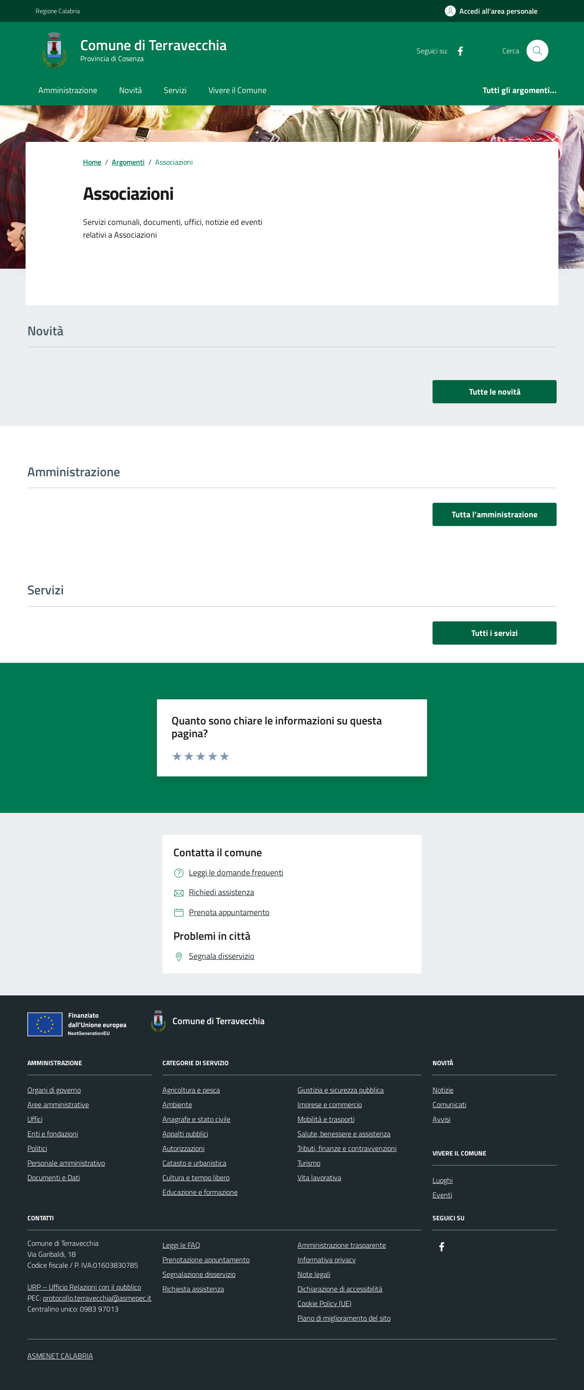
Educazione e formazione (200, 1192)
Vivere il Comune (237, 90)
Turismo (308, 1162)
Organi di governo (54, 1089)
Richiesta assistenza (193, 1288)
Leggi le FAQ (181, 1244)
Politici (37, 1148)
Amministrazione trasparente (341, 1244)
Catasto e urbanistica (194, 1162)
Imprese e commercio (329, 1104)
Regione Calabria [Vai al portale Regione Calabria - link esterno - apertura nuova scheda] (58, 11)
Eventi (442, 1194)
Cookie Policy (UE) (324, 1303)
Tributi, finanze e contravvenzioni (346, 1148)
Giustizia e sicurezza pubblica (340, 1089)
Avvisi (441, 1119)
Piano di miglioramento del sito (344, 1317)
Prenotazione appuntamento (206, 1259)
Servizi (175, 90)
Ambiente (177, 1104)
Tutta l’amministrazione (494, 514)
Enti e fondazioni (52, 1133)
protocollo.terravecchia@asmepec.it (97, 1297)
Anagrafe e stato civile (196, 1119)
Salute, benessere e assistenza (344, 1133)
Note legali (313, 1274)
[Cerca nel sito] (537, 51)
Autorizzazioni (183, 1148)
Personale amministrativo (66, 1162)
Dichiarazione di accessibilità (339, 1288)
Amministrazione (67, 90)
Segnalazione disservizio (198, 1274)
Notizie (443, 1089)
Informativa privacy (326, 1259)
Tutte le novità (495, 391)
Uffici (34, 1119)
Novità (130, 90)
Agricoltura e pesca (191, 1089)
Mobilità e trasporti (326, 1119)
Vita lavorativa (319, 1177)
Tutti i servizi (494, 633)
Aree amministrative (58, 1104)
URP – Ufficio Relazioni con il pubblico (84, 1286)
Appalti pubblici (185, 1133)
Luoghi (443, 1180)
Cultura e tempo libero (195, 1177)
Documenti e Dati (53, 1177)
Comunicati (449, 1104)
